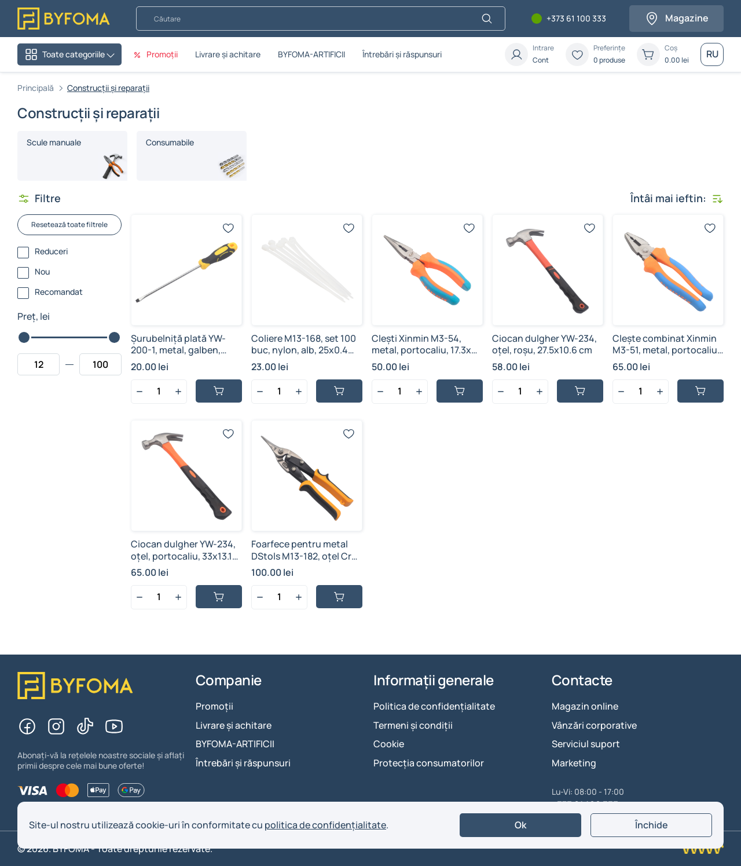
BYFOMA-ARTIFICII (311, 54)
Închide (651, 825)
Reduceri (51, 252)
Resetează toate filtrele (69, 224)
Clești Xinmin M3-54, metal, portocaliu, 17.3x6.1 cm (427, 350)
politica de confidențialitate (325, 825)
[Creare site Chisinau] (702, 848)
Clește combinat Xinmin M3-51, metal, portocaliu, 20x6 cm (666, 350)
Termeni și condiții (413, 725)
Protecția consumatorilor (428, 763)
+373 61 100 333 (576, 19)
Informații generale (433, 680)
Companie (229, 680)
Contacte (582, 680)
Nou (42, 272)
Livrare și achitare (228, 54)
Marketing (574, 763)
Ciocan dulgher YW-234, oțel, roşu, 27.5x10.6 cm (544, 344)
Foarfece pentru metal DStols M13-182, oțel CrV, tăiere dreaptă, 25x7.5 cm (305, 556)
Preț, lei (33, 316)
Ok (520, 825)
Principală (35, 87)
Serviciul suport (586, 743)
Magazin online (585, 706)
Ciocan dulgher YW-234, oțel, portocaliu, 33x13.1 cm (183, 556)
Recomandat (59, 292)
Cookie (388, 743)
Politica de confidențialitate (434, 706)
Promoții (214, 706)
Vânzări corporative (594, 725)
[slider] (24, 337)
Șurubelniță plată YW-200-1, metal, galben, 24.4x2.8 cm (178, 350)
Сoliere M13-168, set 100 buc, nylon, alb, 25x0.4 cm (303, 350)
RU (712, 53)
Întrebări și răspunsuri (402, 54)
